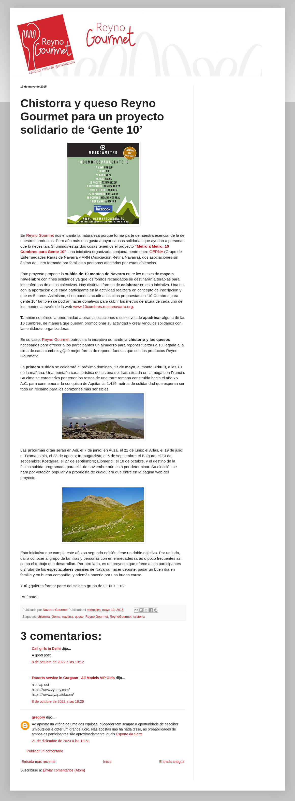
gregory (38, 717)
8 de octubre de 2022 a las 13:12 (58, 662)
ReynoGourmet (120, 617)
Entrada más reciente (38, 762)
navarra (67, 617)
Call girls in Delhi (46, 649)
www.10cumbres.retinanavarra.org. (103, 306)
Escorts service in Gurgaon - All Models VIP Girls (73, 678)
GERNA (156, 251)
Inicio (107, 762)
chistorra (44, 617)
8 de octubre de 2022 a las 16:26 (58, 701)
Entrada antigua (171, 762)
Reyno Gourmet (40, 235)
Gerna (56, 617)
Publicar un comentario (45, 751)
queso (79, 617)
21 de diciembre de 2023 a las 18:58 (61, 741)
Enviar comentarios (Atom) (64, 770)
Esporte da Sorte (129, 734)
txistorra (139, 617)
